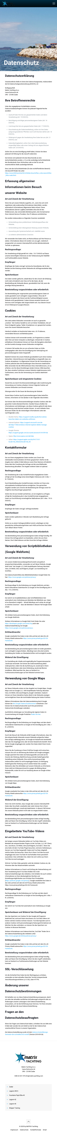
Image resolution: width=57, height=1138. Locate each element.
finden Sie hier (35, 714)
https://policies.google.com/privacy (17, 880)
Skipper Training (14, 1108)
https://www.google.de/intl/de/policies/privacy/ (20, 936)
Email (45, 1130)
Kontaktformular (35, 1130)
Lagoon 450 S (13, 1091)
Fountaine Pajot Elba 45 (17, 1095)
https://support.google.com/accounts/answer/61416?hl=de (28, 433)
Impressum (14, 1130)
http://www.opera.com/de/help (23, 436)
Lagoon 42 (12, 1099)
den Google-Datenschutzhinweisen (24, 703)
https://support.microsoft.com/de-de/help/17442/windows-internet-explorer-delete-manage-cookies (28, 425)
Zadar (11, 1087)
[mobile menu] (54, 4)
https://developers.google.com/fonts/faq (18, 623)
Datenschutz (24, 1130)
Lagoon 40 (12, 1104)
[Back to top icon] (28, 1121)
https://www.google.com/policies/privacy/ (22, 577)
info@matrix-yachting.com (34, 1076)
